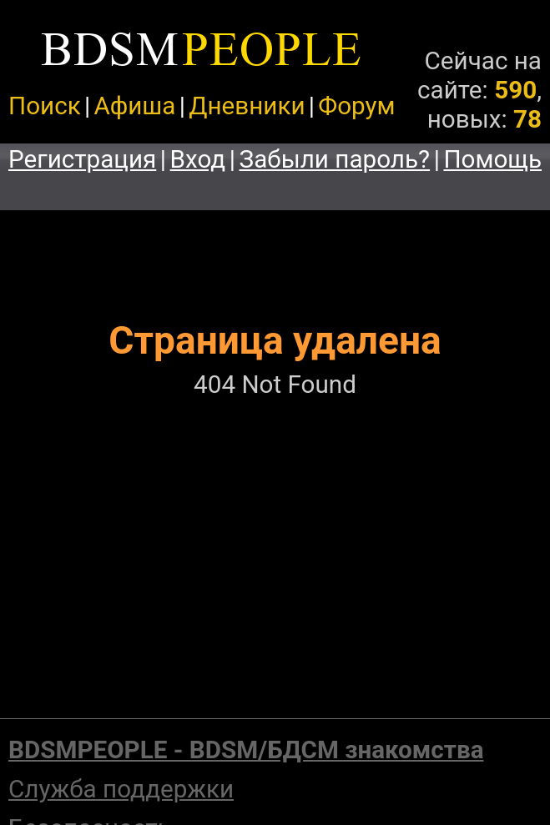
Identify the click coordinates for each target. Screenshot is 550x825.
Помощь (492, 159)
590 (515, 89)
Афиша (134, 105)
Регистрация (82, 159)
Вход (198, 159)
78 (527, 118)
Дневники (247, 105)
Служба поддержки (121, 788)
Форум (356, 105)
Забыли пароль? (335, 159)
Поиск (44, 105)
